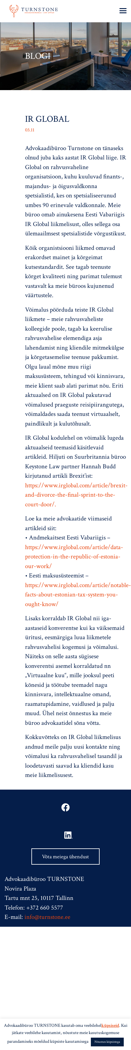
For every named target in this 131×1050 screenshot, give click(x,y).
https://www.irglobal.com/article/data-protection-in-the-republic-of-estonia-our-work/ (74, 556)
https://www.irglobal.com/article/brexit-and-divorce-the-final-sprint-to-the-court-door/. (76, 494)
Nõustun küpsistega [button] (107, 1042)
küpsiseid (110, 1025)
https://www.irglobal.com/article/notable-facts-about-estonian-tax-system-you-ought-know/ (78, 594)
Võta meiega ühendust (65, 856)
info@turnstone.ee (47, 917)
